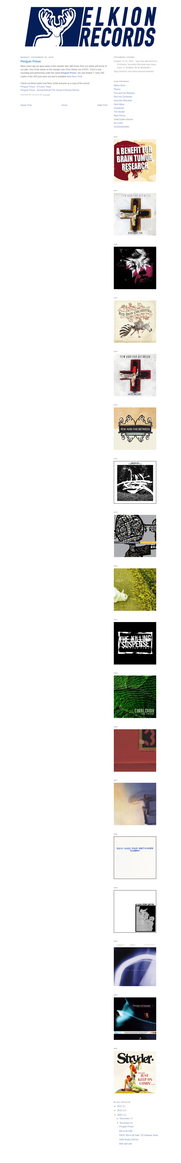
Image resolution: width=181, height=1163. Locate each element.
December (125, 1118)
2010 (120, 1110)
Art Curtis (118, 123)
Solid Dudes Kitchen (123, 119)
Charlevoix (119, 108)
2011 (120, 1106)
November (125, 1123)
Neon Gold (77, 76)
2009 (120, 1115)
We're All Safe (125, 1131)
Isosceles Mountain (123, 100)
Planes (117, 89)
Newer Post (26, 105)
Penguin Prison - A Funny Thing (36, 87)
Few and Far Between (124, 93)
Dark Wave (119, 104)
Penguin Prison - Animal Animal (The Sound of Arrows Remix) (50, 90)
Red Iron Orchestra (123, 97)
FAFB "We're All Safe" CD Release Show (138, 1135)
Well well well (125, 1144)
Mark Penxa (119, 115)
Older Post (102, 105)
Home (64, 105)
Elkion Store (119, 85)
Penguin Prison (69, 73)
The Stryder (119, 112)
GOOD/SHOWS (121, 127)
